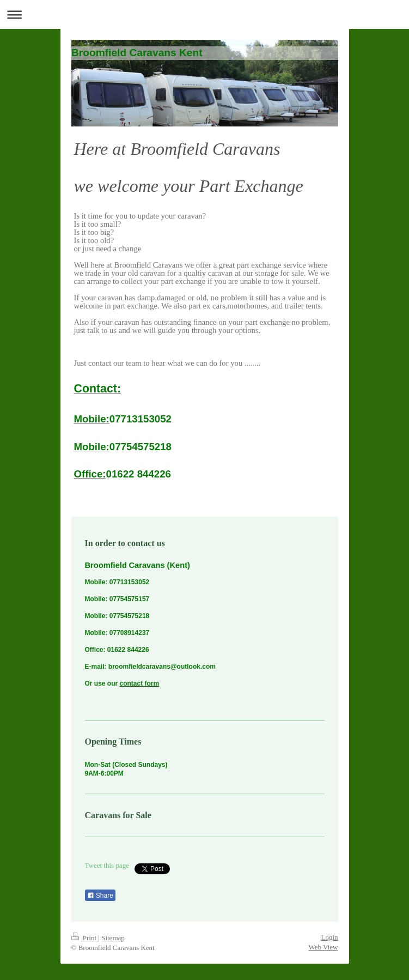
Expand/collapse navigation (204, 14)
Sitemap (113, 938)
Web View (323, 947)
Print (85, 938)
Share (100, 895)
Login (329, 937)
